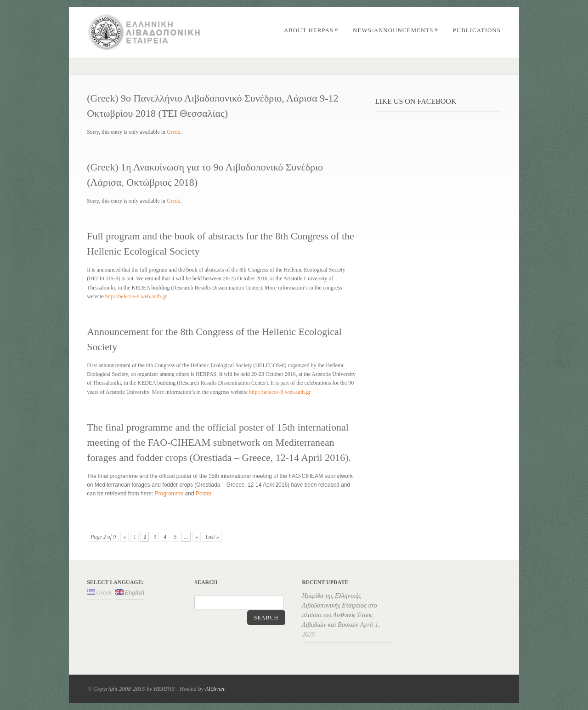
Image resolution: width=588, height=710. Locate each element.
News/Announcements (395, 30)
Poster (204, 493)
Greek (173, 132)
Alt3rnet (215, 688)
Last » (212, 537)
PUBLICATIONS (477, 30)
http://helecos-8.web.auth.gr (136, 296)
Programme (169, 493)
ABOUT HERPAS (311, 30)
